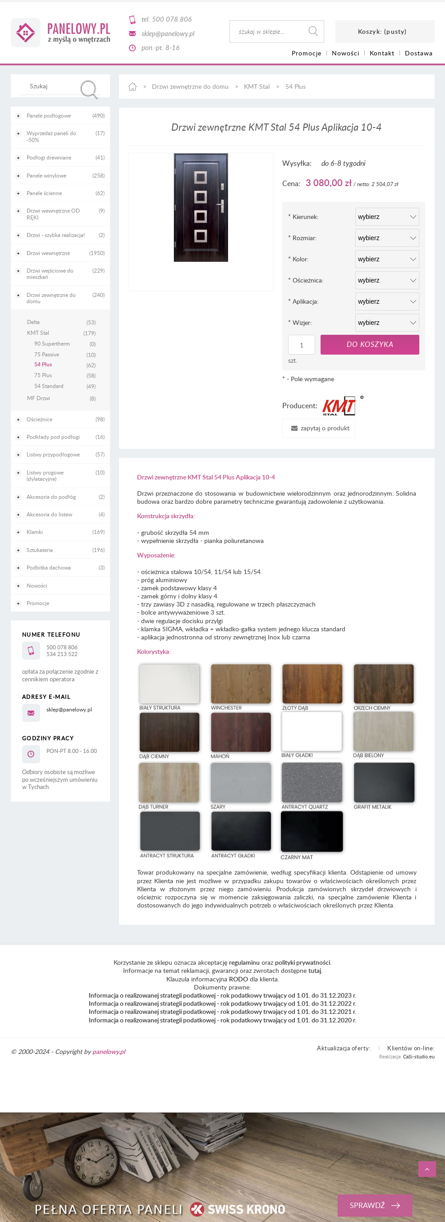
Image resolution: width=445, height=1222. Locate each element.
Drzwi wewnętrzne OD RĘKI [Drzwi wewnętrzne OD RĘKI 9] (53, 213)
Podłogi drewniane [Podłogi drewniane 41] (49, 157)
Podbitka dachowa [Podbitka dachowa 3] (49, 567)
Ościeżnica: (306, 280)
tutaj (314, 970)
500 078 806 (172, 18)
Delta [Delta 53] (33, 322)
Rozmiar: (302, 237)
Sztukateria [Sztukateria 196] (40, 549)
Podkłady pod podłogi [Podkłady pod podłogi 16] (53, 436)
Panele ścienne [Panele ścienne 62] (44, 192)
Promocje (38, 602)
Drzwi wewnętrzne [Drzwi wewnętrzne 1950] (48, 252)
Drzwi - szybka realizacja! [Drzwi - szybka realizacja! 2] (56, 234)
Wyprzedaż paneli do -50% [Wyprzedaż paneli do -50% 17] (51, 136)
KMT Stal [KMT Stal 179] (38, 332)
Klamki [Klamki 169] (35, 531)
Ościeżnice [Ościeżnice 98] (39, 419)
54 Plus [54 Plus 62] (43, 364)
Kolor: (298, 259)
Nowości (37, 585)
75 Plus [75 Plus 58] (43, 375)
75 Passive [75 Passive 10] (46, 354)
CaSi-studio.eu (419, 1056)
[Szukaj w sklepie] (62, 86)
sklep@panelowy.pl (168, 33)
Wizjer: (300, 322)
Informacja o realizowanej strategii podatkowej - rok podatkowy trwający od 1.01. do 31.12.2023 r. (222, 995)
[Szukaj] (90, 90)
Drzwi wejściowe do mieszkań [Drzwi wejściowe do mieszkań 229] (50, 273)
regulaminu (244, 962)
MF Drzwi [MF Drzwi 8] (38, 398)
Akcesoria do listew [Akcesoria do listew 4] (49, 514)
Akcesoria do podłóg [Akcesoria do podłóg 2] (51, 496)
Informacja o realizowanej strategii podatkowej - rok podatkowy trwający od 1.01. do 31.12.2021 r (222, 1011)
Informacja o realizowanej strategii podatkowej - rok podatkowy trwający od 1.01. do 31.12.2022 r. (222, 1003)
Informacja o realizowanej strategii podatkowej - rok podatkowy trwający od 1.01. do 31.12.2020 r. (222, 1020)
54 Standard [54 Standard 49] (49, 386)
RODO (238, 979)
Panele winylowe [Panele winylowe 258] (46, 175)
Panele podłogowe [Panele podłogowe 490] (49, 115)
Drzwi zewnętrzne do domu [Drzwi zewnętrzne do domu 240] (51, 298)
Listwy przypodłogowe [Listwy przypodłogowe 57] (53, 454)
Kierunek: (303, 216)
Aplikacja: (303, 301)
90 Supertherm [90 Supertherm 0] (52, 343)
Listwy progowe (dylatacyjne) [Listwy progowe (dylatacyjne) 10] (45, 475)
